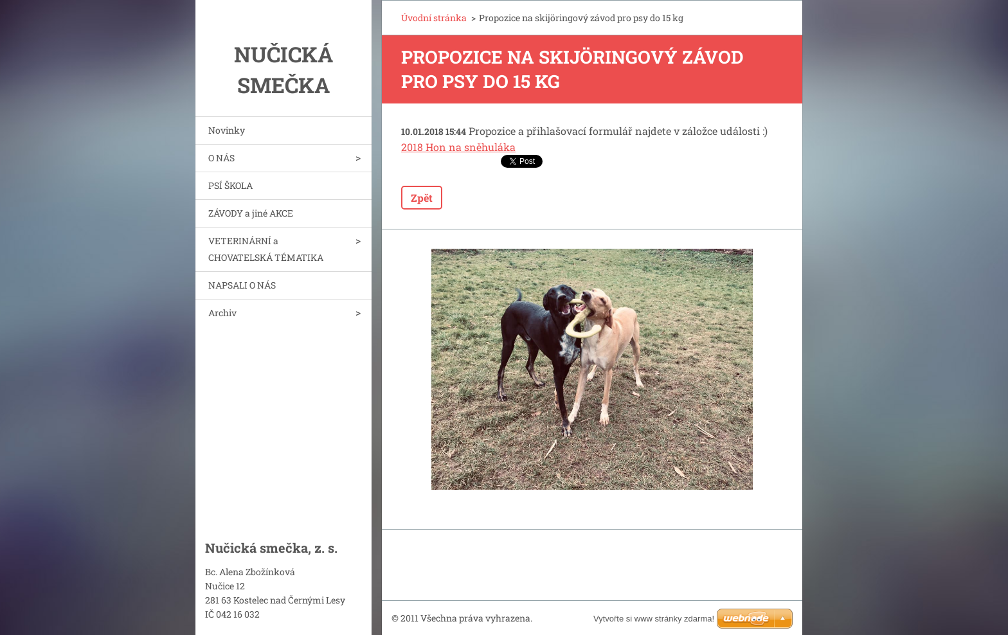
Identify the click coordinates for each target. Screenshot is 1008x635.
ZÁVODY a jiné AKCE (250, 213)
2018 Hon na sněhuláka (458, 147)
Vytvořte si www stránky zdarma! (653, 618)
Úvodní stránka (434, 18)
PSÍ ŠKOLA (230, 185)
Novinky (226, 130)
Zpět (422, 197)
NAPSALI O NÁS (242, 285)
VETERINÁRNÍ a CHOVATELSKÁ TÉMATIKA (265, 249)
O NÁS (221, 158)
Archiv (222, 313)
